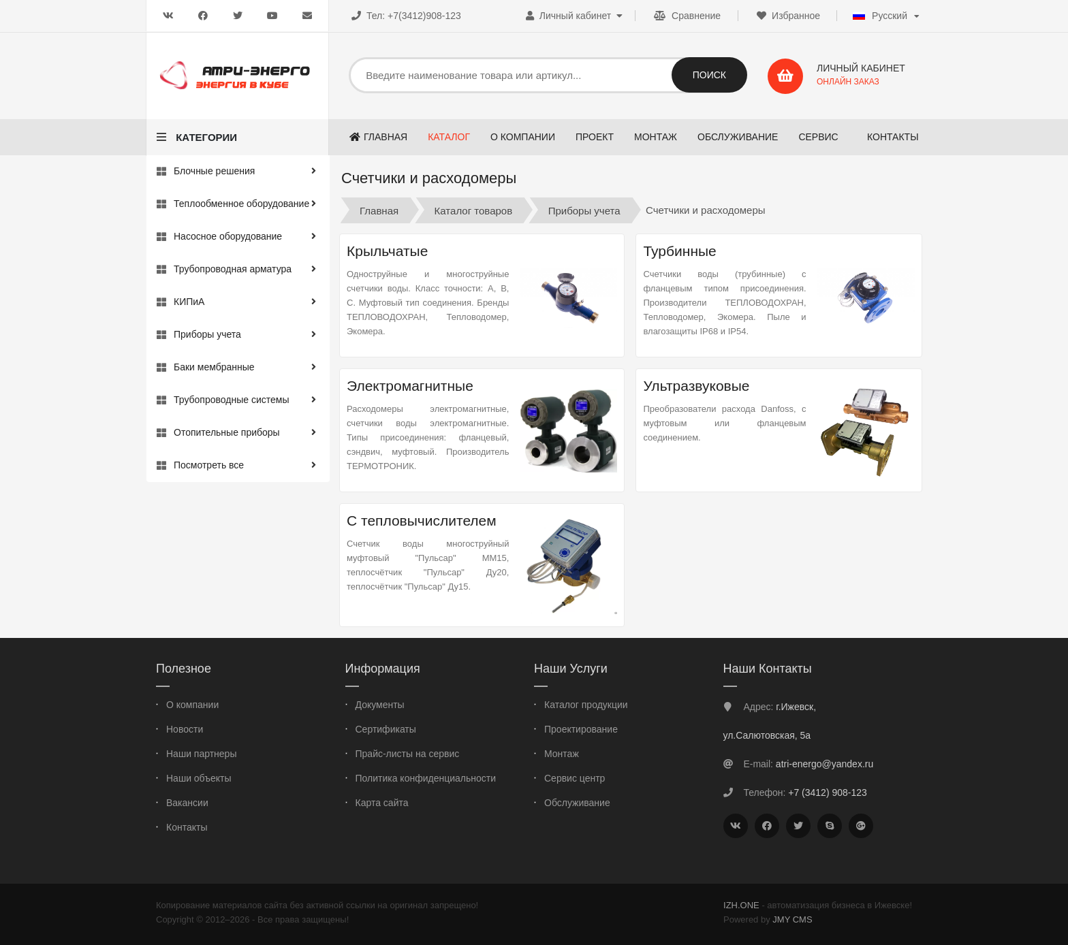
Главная (379, 210)
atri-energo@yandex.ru (824, 763)
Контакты (893, 136)
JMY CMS (792, 919)
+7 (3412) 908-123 (827, 792)
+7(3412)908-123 (424, 15)
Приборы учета (584, 210)
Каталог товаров (474, 210)
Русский (880, 15)
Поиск (709, 74)
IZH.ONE (741, 905)
